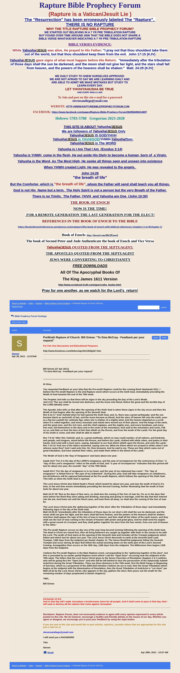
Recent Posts (17, 307)
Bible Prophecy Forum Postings (57, 303)
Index (31, 303)
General (39, 303)
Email (50, 652)
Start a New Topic (19, 322)
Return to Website (19, 303)
